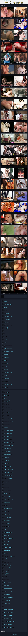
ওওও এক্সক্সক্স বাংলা (8, 433)
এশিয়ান (5, 342)
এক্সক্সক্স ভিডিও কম (8, 416)
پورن (5, 606)
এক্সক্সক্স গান (6, 398)
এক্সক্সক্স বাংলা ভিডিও (8, 410)
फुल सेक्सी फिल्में (7, 594)
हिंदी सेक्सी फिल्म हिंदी (8, 624)
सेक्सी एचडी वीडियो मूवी (8, 588)
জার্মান (5, 301)
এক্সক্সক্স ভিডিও (7, 0)
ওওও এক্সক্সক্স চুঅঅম (8, 430)
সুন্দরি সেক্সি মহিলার (8, 304)
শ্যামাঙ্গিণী (6, 340)
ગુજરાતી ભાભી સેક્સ (8, 496)
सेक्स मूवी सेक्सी (7, 520)
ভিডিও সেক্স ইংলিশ (8, 618)
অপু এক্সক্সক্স (6, 392)
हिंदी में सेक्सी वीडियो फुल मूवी (9, 538)
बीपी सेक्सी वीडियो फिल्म (8, 612)
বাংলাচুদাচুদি (6, 571)
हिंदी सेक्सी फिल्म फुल (7, 565)
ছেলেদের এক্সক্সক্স (7, 448)
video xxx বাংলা (7, 582)
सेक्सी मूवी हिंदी (6, 553)
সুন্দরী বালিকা (6, 322)
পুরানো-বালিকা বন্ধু (8, 345)
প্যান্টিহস (6, 381)
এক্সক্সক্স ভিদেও (7, 424)
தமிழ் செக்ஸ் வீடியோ (9, 499)
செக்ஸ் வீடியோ (7, 493)
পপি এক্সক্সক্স (6, 457)
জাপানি (5, 310)
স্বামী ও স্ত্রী (6, 328)
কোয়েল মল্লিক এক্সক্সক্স (8, 445)
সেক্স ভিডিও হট (7, 514)
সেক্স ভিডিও (6, 511)
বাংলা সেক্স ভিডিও (7, 485)
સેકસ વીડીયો (6, 541)
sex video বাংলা (7, 490)
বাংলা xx (6, 529)
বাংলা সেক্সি (6, 585)
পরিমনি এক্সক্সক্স (7, 460)
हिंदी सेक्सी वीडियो (7, 526)
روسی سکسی (7, 550)
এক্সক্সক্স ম (6, 427)
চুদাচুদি (5, 505)
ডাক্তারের (6, 331)
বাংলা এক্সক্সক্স (7, 463)
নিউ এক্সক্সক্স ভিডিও (8, 454)
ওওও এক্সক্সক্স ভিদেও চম (9, 442)
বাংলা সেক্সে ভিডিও (8, 568)
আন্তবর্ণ (5, 366)
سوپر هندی (6, 544)
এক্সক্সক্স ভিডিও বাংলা (8, 421)
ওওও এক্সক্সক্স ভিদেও (8, 439)
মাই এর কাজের (7, 319)
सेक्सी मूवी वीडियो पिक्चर (8, 597)
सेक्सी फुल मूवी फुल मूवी (8, 508)
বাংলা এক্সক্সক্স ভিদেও (8, 472)
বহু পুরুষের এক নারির (8, 351)
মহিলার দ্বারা (6, 313)
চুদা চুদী (5, 559)
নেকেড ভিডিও (7, 600)
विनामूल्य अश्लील (7, 535)
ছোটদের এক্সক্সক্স (7, 451)
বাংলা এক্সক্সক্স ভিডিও (8, 469)
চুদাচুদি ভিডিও (7, 502)
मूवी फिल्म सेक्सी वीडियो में (8, 547)
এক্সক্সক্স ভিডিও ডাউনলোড (9, 419)
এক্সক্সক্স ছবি (6, 404)
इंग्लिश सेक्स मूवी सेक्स (8, 615)
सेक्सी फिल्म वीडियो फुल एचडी (9, 556)
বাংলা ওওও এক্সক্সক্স (8, 475)
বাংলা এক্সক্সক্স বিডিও (8, 466)
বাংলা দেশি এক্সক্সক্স (8, 478)
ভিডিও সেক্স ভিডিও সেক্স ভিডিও (9, 621)
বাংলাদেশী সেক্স (7, 523)
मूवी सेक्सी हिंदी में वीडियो (8, 609)
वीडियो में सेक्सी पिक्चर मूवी (9, 627)
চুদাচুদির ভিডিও (7, 603)
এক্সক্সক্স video (7, 395)
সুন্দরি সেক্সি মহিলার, (8, 348)
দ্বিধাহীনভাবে (6, 357)
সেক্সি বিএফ (6, 576)
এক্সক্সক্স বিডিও (7, 413)
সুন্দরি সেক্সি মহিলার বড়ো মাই (9, 325)
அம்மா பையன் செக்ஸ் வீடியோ (9, 591)
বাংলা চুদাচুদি (6, 482)
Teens (5, 307)
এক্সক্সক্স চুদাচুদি (7, 401)
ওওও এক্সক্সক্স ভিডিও (8, 436)
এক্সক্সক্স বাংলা (7, 407)
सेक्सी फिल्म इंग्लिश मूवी (8, 532)
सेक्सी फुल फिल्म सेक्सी (8, 562)
